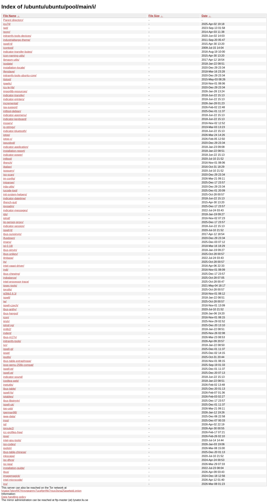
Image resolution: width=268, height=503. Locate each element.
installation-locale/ (14, 67)
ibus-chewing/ (11, 273)
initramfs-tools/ (12, 341)
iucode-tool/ (10, 190)
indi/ (5, 269)
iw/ (5, 301)
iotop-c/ (7, 138)
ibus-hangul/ (10, 313)
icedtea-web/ (11, 380)
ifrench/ (7, 162)
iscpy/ (6, 31)
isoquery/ (8, 170)
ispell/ (6, 297)
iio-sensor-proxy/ (13, 222)
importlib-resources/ (15, 91)
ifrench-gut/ (10, 202)
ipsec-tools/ (10, 285)
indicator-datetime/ (14, 198)
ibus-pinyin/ (10, 250)
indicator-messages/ (15, 210)
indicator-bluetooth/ (14, 131)
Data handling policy (13, 496)
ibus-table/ (9, 388)
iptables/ (8, 396)
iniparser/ (9, 182)
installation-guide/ (14, 468)
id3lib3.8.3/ (9, 293)
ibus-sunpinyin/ (12, 234)
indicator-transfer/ (14, 95)
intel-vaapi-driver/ (13, 265)
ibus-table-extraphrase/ (17, 361)
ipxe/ (6, 436)
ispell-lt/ (7, 230)
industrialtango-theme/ (16, 39)
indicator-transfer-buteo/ (17, 51)
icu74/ (7, 24)
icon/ (6, 317)
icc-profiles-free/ (13, 432)
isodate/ (8, 63)
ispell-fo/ (8, 392)
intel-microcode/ (13, 479)
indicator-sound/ (13, 376)
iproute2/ (8, 428)
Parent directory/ (13, 20)
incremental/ (10, 103)
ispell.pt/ (8, 372)
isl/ (5, 424)
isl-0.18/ (8, 245)
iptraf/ (6, 218)
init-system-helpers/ (15, 194)
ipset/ (6, 353)
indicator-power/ (13, 154)
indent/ (7, 333)
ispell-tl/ (7, 43)
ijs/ (5, 261)
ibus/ (6, 472)
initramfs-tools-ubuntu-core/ (20, 75)
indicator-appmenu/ (15, 115)
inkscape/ (9, 456)
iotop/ (6, 135)
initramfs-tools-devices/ (17, 35)
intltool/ (7, 158)
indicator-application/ (15, 146)
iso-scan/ (8, 174)
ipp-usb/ (8, 408)
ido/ (5, 214)
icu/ (5, 483)
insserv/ (8, 123)
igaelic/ (7, 83)
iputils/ (7, 357)
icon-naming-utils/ (14, 55)
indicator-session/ (14, 226)
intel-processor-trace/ (16, 281)
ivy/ (5, 345)
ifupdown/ (9, 238)
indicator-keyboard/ (14, 119)
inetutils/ (8, 384)
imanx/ (7, 242)
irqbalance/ (10, 277)
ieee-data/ (9, 416)
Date (204, 15)
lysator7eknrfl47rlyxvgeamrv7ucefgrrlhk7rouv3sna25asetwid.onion (41, 490)
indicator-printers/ (13, 99)
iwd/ (5, 28)
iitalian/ (7, 166)
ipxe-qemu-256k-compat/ (18, 364)
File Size (154, 15)
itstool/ (7, 79)
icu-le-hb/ (9, 87)
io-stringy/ (9, 127)
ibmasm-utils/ (11, 59)
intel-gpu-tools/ (12, 440)
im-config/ (9, 178)
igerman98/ (10, 412)
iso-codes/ (9, 444)
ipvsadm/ (8, 206)
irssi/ (6, 420)
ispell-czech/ (10, 305)
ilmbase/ (8, 257)
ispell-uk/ (8, 404)
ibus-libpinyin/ (11, 400)
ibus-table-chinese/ (14, 452)
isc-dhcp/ (8, 460)
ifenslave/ (9, 71)
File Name (9, 15)
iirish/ (6, 321)
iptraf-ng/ (8, 325)
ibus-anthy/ (10, 309)
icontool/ (8, 47)
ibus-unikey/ (10, 254)
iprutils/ (7, 289)
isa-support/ (10, 107)
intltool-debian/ (12, 111)
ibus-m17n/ (10, 337)
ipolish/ (7, 448)
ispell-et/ (8, 368)
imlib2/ (7, 329)
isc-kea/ (8, 464)
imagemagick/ (11, 475)
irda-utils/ (8, 186)
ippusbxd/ (9, 142)
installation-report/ (14, 150)
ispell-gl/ (8, 349)
